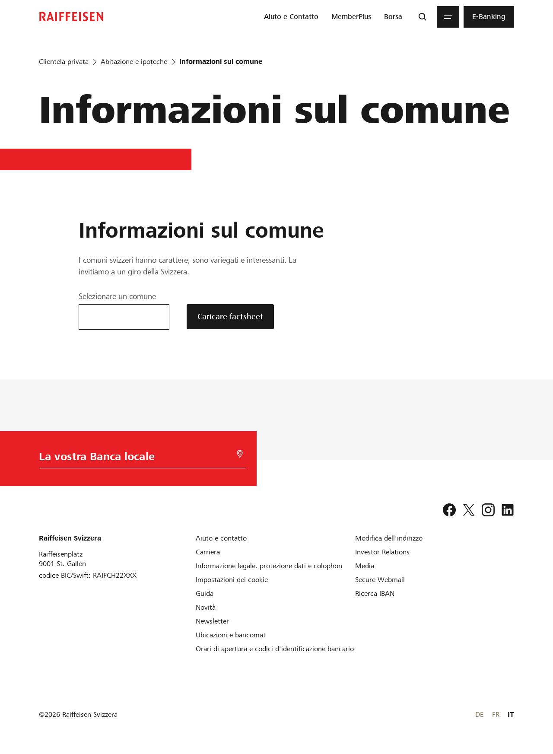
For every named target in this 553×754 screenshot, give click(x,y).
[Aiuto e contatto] (221, 538)
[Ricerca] (422, 17)
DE (479, 714)
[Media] (364, 566)
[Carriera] (208, 552)
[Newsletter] (212, 621)
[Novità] (206, 607)
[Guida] (204, 593)
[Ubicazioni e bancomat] (231, 635)
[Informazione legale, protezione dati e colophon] (269, 566)
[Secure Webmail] (380, 580)
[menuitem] (291, 17)
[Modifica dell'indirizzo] (389, 538)
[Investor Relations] (382, 552)
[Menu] (448, 17)
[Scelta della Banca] (141, 458)
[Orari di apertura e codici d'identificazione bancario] (275, 649)
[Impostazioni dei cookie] (232, 580)
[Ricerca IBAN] (374, 593)
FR (495, 714)
